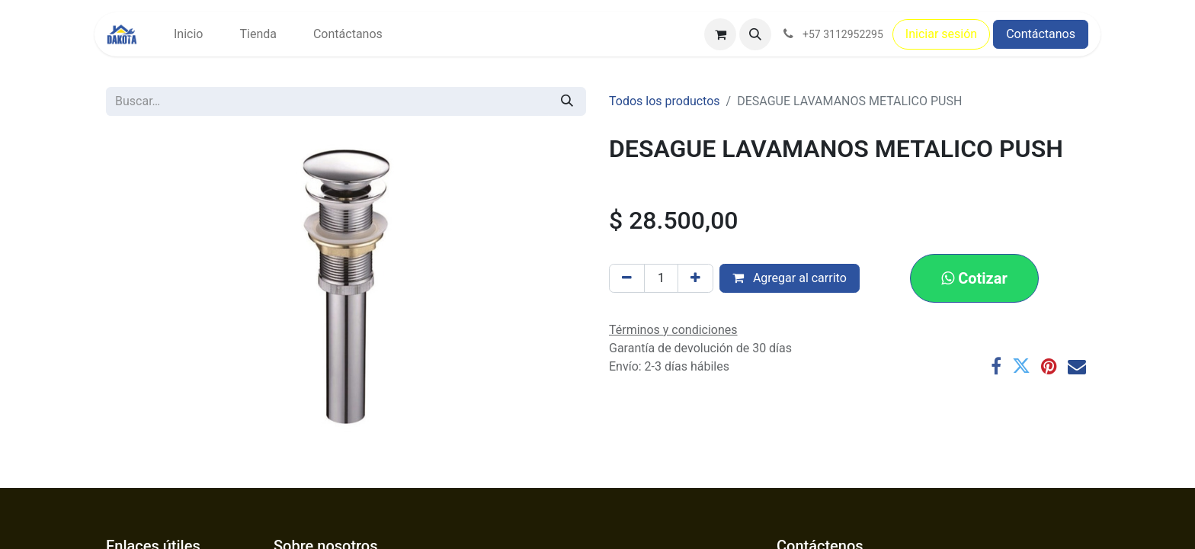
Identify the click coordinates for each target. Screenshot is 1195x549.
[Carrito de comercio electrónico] (720, 34)
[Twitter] (1021, 366)
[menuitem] (188, 34)
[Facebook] (996, 366)
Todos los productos (664, 101)
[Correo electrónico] (1077, 366)
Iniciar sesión (941, 34)
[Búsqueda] (567, 101)
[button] (755, 34)
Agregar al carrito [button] (789, 278)
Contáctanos (1040, 34)
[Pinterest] (1049, 366)
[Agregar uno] (695, 278)
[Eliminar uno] (627, 278)
